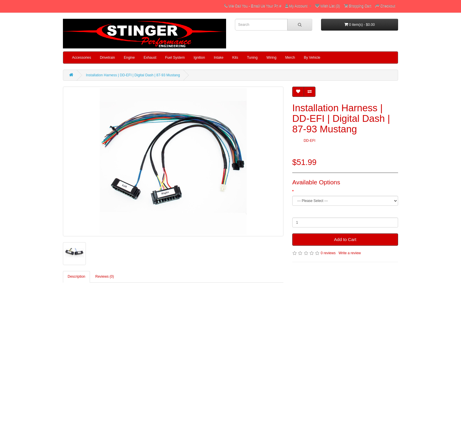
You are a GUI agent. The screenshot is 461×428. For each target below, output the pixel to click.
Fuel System (175, 57)
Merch (290, 57)
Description (76, 276)
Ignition (199, 57)
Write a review (349, 253)
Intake (218, 57)
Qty (295, 213)
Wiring (271, 57)
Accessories (81, 57)
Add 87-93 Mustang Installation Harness (326, 191)
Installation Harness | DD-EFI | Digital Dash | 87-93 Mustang (133, 75)
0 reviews (328, 253)
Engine (129, 57)
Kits (235, 57)
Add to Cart (345, 239)
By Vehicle (312, 57)
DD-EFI (309, 141)
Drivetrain (107, 57)
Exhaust (149, 57)
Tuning (252, 57)
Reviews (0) (104, 276)
